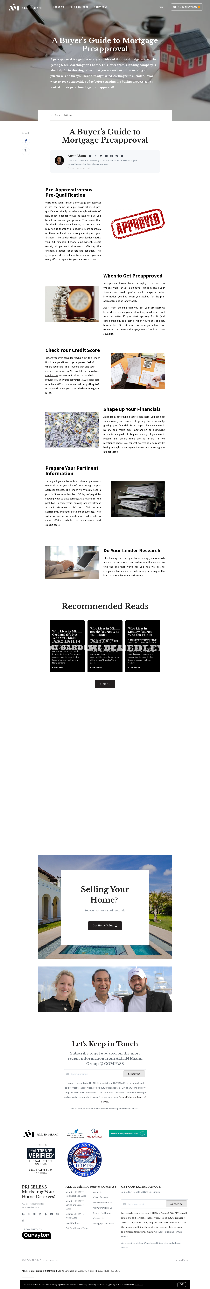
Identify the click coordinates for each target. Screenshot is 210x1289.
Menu (159, 7)
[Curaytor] (36, 1238)
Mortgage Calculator (103, 1223)
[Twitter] (29, 1214)
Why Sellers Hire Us (102, 1202)
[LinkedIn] (34, 1214)
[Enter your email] (96, 1074)
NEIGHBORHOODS (79, 7)
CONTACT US (101, 7)
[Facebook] (23, 1214)
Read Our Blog (73, 1222)
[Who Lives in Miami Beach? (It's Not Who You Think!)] (105, 646)
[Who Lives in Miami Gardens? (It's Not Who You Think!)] (67, 646)
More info (139, 1284)
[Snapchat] (45, 1214)
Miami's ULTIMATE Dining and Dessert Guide (75, 1205)
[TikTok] (23, 1221)
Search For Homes (102, 1213)
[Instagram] (57, 1214)
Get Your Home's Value (77, 1228)
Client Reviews (100, 1197)
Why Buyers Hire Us (102, 1207)
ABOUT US (58, 7)
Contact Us (98, 1218)
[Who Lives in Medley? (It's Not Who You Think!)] (143, 646)
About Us (97, 1192)
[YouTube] (51, 1214)
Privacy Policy (181, 1259)
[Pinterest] (40, 1214)
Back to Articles (63, 115)
